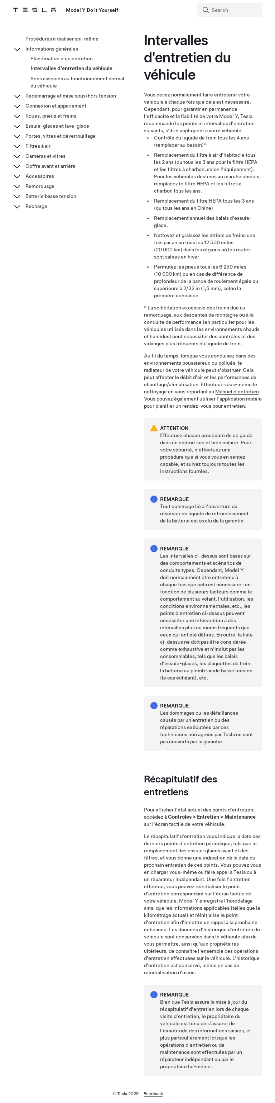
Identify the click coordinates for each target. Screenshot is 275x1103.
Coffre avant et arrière (50, 166)
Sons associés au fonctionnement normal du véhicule (77, 82)
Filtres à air (37, 146)
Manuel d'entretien (237, 391)
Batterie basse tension (50, 196)
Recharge (36, 206)
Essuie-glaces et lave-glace (57, 126)
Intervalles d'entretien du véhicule (71, 68)
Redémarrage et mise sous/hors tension (70, 96)
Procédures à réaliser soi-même (61, 39)
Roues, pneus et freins (50, 116)
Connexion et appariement (55, 106)
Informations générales (51, 49)
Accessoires (39, 176)
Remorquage (39, 186)
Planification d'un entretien (61, 58)
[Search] (231, 10)
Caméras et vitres (45, 156)
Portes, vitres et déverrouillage (60, 136)
